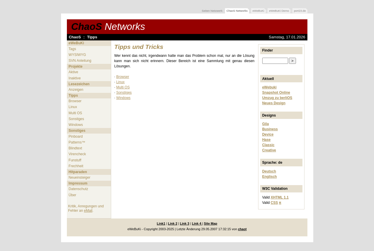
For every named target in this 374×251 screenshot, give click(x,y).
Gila (265, 124)
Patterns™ (77, 142)
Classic (268, 145)
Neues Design (273, 103)
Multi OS (75, 113)
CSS (274, 203)
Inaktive (75, 78)
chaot (242, 229)
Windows (76, 125)
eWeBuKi (258, 10)
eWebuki (269, 87)
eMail (88, 211)
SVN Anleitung (80, 61)
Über (72, 195)
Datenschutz (78, 189)
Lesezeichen (79, 84)
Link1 (161, 223)
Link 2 (172, 223)
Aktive (73, 72)
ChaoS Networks (237, 10)
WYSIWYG (77, 55)
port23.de (300, 10)
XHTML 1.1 (280, 197)
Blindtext (75, 148)
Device (268, 134)
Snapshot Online (276, 93)
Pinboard (76, 136)
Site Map (210, 223)
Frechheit (76, 166)
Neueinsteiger (79, 177)
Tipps (92, 37)
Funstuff (75, 160)
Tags (72, 49)
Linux (73, 107)
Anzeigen (76, 90)
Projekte (75, 66)
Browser (75, 101)
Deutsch (269, 171)
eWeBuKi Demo (279, 10)
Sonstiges (76, 119)
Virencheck (77, 154)
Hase (266, 140)
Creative (269, 150)
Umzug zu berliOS (277, 98)
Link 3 (184, 223)
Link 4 (197, 223)
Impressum (78, 183)
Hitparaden (78, 172)
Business (270, 129)
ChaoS (108, 26)
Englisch (269, 177)
